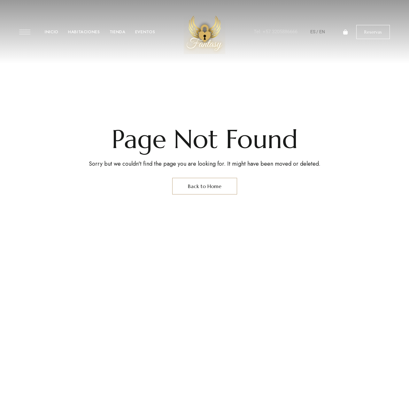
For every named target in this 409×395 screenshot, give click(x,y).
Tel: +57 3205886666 (275, 32)
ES (312, 31)
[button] (373, 32)
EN (322, 31)
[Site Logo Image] (204, 33)
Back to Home (204, 186)
